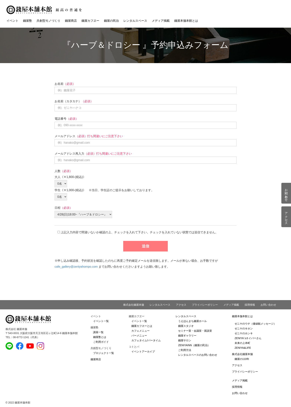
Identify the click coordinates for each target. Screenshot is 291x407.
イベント (12, 20)
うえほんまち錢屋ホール (192, 321)
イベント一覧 (101, 321)
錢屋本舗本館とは (186, 20)
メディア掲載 (161, 20)
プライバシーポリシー (205, 304)
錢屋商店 (71, 20)
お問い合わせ (268, 304)
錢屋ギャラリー (187, 335)
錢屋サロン (184, 340)
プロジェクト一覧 (103, 353)
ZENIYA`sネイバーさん (248, 338)
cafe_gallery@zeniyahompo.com (76, 266)
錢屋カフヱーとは (141, 325)
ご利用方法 (184, 350)
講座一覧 (98, 332)
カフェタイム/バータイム (146, 340)
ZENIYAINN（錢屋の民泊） (194, 345)
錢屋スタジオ (186, 325)
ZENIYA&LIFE (243, 347)
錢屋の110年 (242, 358)
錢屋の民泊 (111, 20)
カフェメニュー (140, 330)
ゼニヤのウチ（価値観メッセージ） (255, 323)
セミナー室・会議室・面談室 (195, 330)
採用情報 (250, 304)
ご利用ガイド (101, 341)
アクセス (181, 304)
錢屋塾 (27, 20)
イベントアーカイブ (143, 351)
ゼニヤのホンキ (244, 333)
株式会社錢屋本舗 (133, 304)
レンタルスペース (135, 20)
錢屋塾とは (99, 337)
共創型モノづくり (48, 20)
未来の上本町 (242, 342)
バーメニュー (139, 335)
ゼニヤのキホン (244, 328)
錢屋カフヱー (90, 20)
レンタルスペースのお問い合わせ (197, 354)
